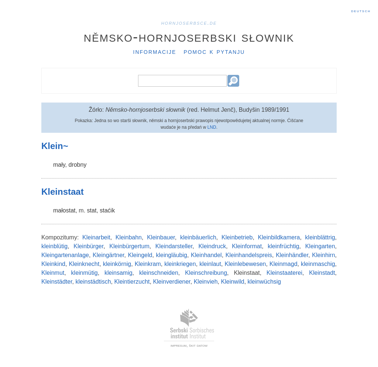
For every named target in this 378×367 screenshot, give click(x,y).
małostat (64, 210)
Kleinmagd (283, 264)
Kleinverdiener (171, 281)
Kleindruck (212, 246)
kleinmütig (84, 273)
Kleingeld (140, 255)
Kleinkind (53, 264)
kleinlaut (210, 264)
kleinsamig (118, 273)
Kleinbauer (161, 237)
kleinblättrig (320, 237)
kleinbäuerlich (198, 237)
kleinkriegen (180, 264)
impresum (178, 345)
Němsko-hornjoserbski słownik (189, 36)
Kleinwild (232, 281)
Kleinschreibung (206, 273)
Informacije (154, 51)
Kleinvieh (206, 281)
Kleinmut (52, 273)
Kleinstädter (56, 281)
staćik (107, 210)
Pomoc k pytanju (214, 51)
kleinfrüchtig (283, 246)
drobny (77, 165)
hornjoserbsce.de (189, 23)
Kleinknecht (84, 264)
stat (92, 210)
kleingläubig (171, 255)
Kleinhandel (206, 255)
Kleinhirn (323, 255)
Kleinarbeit (96, 237)
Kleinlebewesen (245, 264)
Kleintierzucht (132, 281)
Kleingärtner (108, 255)
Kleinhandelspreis (249, 255)
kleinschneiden (158, 273)
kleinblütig (54, 246)
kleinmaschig (318, 264)
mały (59, 165)
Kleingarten (320, 246)
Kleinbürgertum (129, 246)
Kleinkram (148, 264)
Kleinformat (247, 246)
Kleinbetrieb (237, 237)
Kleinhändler (292, 255)
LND (211, 127)
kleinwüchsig (264, 281)
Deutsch (361, 10)
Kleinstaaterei (284, 273)
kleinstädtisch (93, 281)
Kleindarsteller (174, 246)
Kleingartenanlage (65, 255)
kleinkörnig (117, 264)
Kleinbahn (129, 237)
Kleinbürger (88, 246)
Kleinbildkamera (279, 237)
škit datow (198, 345)
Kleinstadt (322, 273)
